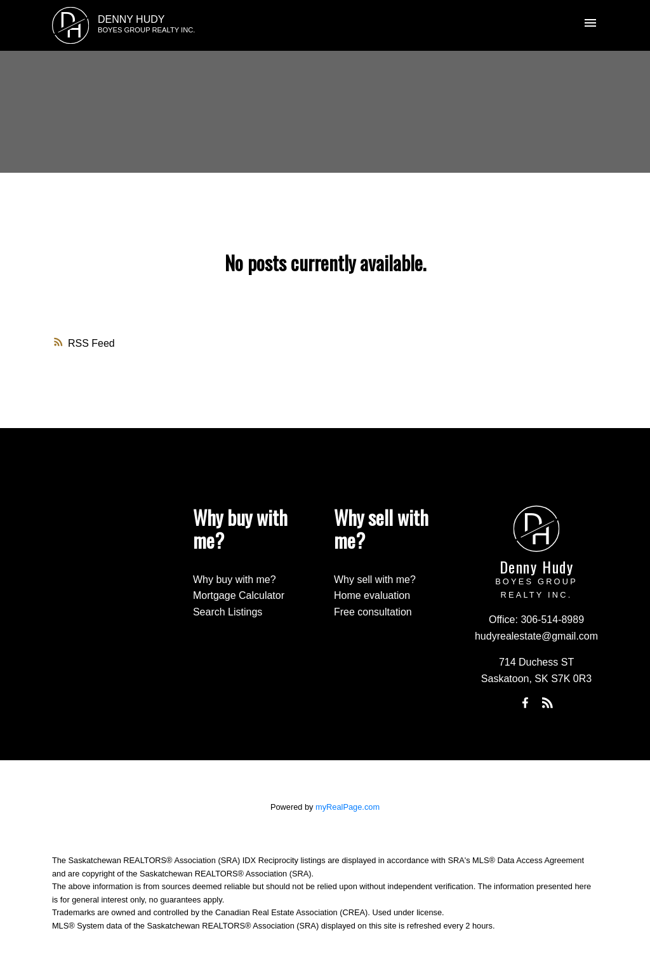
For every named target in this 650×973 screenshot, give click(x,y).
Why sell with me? (375, 579)
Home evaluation (372, 595)
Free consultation (373, 612)
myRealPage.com (347, 807)
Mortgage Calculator (238, 595)
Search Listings (227, 612)
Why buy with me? (234, 579)
